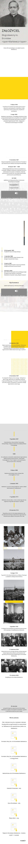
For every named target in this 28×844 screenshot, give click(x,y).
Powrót (23, 841)
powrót (20, 1)
